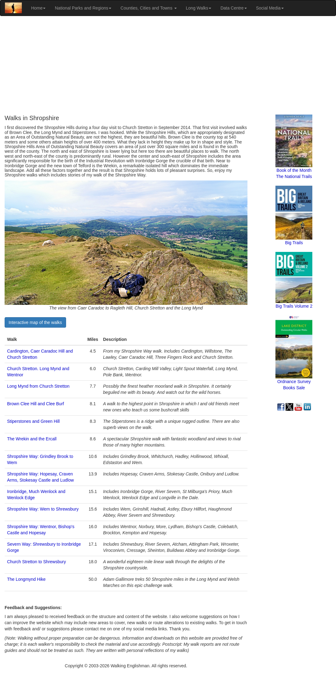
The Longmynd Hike (26, 579)
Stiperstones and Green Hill (33, 421)
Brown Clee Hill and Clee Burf (35, 403)
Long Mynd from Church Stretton (38, 386)
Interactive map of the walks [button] (35, 322)
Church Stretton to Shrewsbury (36, 561)
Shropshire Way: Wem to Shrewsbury (43, 509)
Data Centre (233, 8)
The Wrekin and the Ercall (32, 438)
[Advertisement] (168, 65)
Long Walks (198, 8)
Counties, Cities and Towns (149, 8)
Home (38, 8)
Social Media (270, 8)
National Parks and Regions (83, 8)
